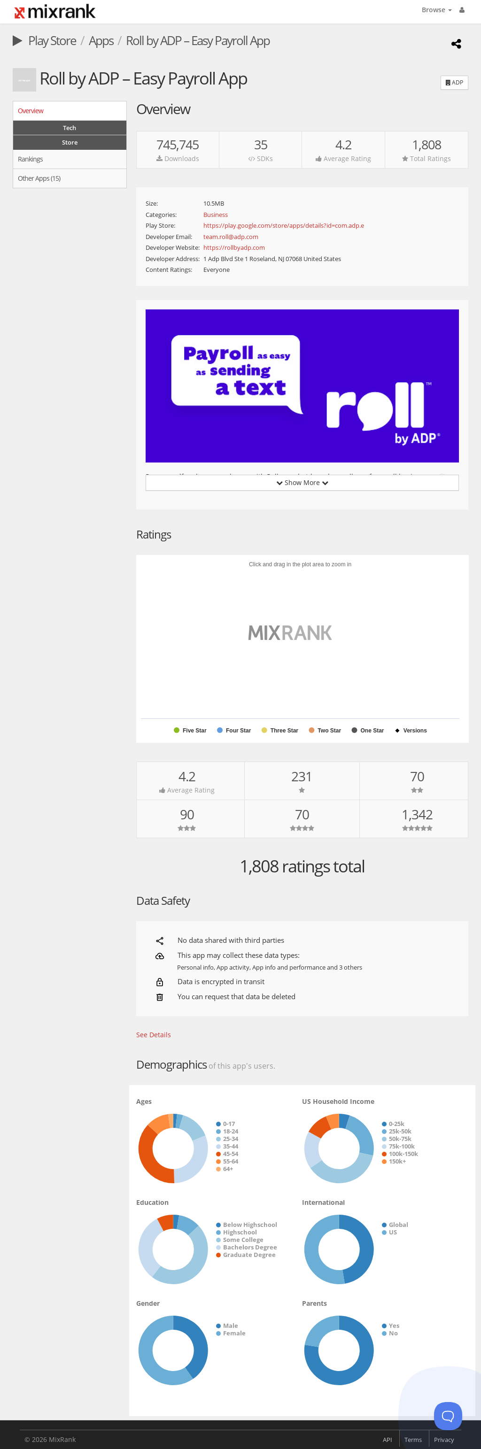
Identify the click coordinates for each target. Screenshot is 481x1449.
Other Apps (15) (39, 178)
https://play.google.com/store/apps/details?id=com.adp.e (283, 225)
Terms (413, 1439)
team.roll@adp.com (230, 236)
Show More (302, 482)
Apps (101, 40)
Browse (437, 9)
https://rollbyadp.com (234, 247)
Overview (30, 110)
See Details (153, 1034)
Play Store (44, 40)
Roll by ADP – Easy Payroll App (198, 40)
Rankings (30, 158)
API (387, 1439)
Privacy (444, 1439)
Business (215, 214)
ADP (454, 82)
